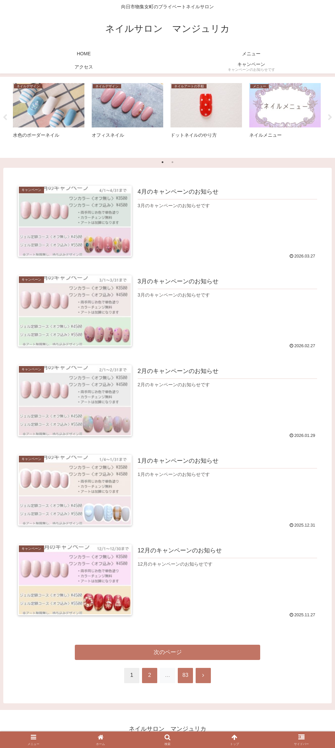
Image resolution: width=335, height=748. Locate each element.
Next (330, 117)
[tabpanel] (48, 116)
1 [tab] (162, 162)
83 (185, 675)
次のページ (168, 652)
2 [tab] (172, 162)
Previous (5, 117)
